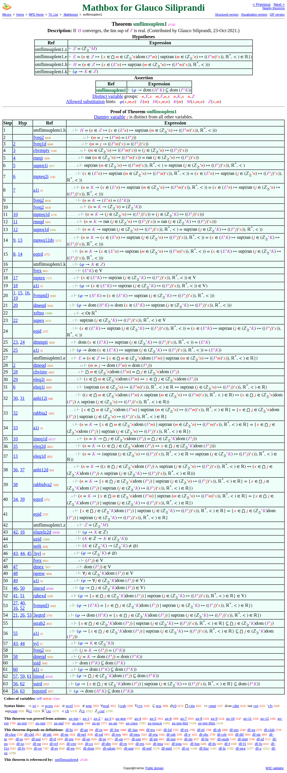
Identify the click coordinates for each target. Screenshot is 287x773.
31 (22, 398)
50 (22, 588)
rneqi (38, 157)
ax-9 (214, 718)
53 (29, 615)
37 (22, 469)
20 (15, 305)
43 (15, 553)
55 (15, 633)
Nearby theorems (273, 8)
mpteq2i (40, 176)
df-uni (136, 739)
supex (38, 320)
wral (106, 706)
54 (15, 690)
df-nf (200, 730)
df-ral (99, 734)
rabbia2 (40, 413)
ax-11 (247, 718)
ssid (37, 662)
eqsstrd (39, 690)
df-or (99, 730)
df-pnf (147, 748)
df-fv (21, 748)
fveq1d (39, 143)
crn (255, 706)
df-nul (36, 739)
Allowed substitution (85, 101)
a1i (36, 190)
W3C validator (275, 768)
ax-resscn (155, 723)
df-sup (129, 748)
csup (13, 711)
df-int (153, 739)
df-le (222, 748)
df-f (227, 743)
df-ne (64, 734)
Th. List (53, 14)
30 (15, 398)
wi (34, 706)
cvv (140, 706)
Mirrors (6, 14)
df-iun (171, 739)
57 (15, 676)
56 (15, 683)
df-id (260, 739)
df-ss (19, 739)
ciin (192, 706)
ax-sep (40, 723)
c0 (174, 706)
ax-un (113, 723)
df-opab (223, 739)
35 (15, 446)
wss (159, 706)
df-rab (171, 734)
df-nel (81, 734)
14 (20, 254)
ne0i (37, 546)
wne (89, 706)
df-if (52, 739)
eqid (37, 331)
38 (15, 484)
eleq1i (39, 386)
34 (15, 499)
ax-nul (58, 723)
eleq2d (39, 446)
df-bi (69, 730)
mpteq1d (41, 214)
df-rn (123, 743)
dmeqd (39, 305)
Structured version (226, 14)
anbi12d (40, 469)
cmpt (212, 706)
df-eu (251, 730)
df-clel (29, 734)
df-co (89, 743)
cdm (236, 706)
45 (29, 553)
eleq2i (39, 379)
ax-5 (153, 718)
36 (15, 469)
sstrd (37, 683)
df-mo (234, 730)
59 (22, 676)
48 (15, 573)
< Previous (261, 4)
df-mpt (243, 739)
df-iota (176, 743)
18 (15, 285)
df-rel (54, 743)
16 (27, 292)
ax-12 (264, 718)
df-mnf (167, 748)
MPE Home (36, 14)
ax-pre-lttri (180, 723)
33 (15, 427)
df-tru (150, 730)
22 (15, 320)
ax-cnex (132, 723)
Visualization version (254, 14)
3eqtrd (39, 615)
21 (15, 615)
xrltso (38, 312)
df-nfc (47, 734)
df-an (84, 730)
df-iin (188, 739)
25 (15, 350)
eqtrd (38, 254)
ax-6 (168, 718)
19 (15, 298)
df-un (256, 734)
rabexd (39, 595)
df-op (119, 739)
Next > (279, 4)
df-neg (241, 748)
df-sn (86, 739)
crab (123, 706)
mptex (39, 277)
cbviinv (40, 371)
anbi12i (40, 398)
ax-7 (183, 718)
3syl (37, 553)
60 (15, 669)
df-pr (102, 739)
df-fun (195, 743)
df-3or (114, 730)
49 (15, 580)
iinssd (38, 676)
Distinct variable (107, 96)
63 (22, 690)
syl (36, 643)
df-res (140, 743)
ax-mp (73, 718)
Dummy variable (109, 116)
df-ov (38, 748)
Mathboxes (70, 14)
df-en (70, 748)
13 (20, 240)
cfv (270, 706)
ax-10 (230, 718)
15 (20, 292)
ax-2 (97, 718)
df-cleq (10, 734)
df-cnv (71, 743)
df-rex (116, 734)
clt (67, 711)
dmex (38, 566)
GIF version (277, 14)
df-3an (133, 730)
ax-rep (22, 723)
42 (15, 532)
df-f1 (242, 743)
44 (22, 553)
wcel (69, 706)
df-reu (153, 734)
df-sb (217, 730)
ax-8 (198, 718)
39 (22, 499)
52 (22, 608)
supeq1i (40, 165)
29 (15, 379)
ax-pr (96, 723)
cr (30, 711)
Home (20, 14)
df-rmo (134, 734)
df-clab (269, 730)
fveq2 (38, 137)
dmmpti (40, 342)
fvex (37, 270)
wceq (49, 706)
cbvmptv (41, 150)
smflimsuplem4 (66, 759)
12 (15, 229)
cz (83, 711)
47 (15, 566)
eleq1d (39, 456)
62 (22, 683)
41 (15, 595)
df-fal (167, 730)
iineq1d (40, 438)
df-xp (37, 743)
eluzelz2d (42, 532)
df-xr (185, 748)
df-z (258, 748)
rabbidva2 (42, 484)
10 (15, 214)
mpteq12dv (43, 240)
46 (15, 588)
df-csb (222, 734)
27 (15, 602)
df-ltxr (204, 748)
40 (22, 602)
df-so (20, 743)
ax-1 (86, 718)
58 (15, 656)
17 (15, 277)
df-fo (258, 743)
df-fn (212, 743)
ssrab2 (39, 623)
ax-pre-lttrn (206, 723)
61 (29, 676)
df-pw (69, 739)
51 (22, 595)
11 (15, 221)
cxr (48, 711)
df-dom (88, 748)
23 (15, 342)
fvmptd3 (41, 295)
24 (22, 342)
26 (22, 615)
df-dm (106, 743)
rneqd (38, 221)
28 (15, 371)
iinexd (39, 588)
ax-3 (108, 718)
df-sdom (109, 748)
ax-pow (77, 723)
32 (15, 413)
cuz (102, 711)
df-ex (184, 730)
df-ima (158, 743)
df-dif (239, 734)
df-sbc (204, 734)
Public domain (154, 768)
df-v (187, 734)
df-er (54, 748)
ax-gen (121, 718)
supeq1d (41, 229)
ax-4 (137, 718)
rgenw (39, 573)
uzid (37, 538)
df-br (205, 739)
